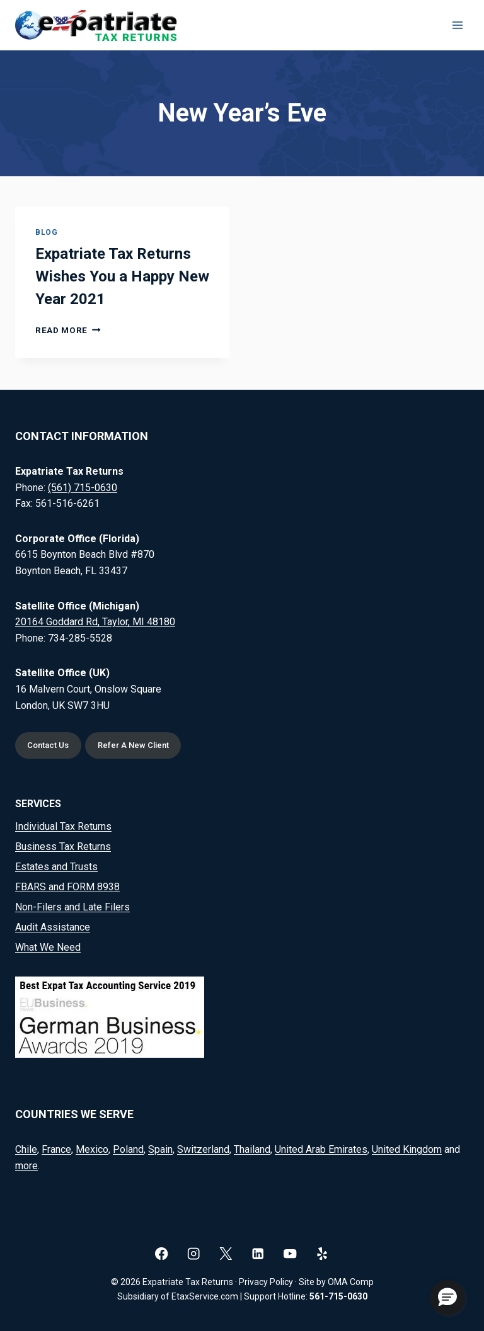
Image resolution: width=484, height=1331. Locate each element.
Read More (68, 330)
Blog (46, 232)
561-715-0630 (338, 1296)
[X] (226, 1253)
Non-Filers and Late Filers (72, 907)
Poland (128, 1149)
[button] (447, 1297)
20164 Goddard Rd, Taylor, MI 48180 (95, 621)
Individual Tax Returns (63, 826)
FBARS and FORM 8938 (67, 887)
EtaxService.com (204, 1296)
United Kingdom (407, 1149)
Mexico (92, 1149)
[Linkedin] (258, 1253)
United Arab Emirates (321, 1149)
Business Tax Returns (63, 846)
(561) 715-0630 (82, 487)
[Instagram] (194, 1253)
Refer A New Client (135, 745)
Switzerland (203, 1149)
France (56, 1149)
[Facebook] (162, 1253)
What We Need (48, 947)
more (26, 1166)
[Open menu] (457, 25)
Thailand (252, 1149)
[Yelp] (322, 1253)
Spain (160, 1149)
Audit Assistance (52, 927)
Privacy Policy (266, 1282)
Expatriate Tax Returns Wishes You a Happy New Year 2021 (122, 276)
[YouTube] (290, 1253)
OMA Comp (351, 1282)
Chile (26, 1149)
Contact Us (49, 745)
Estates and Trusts (56, 867)
